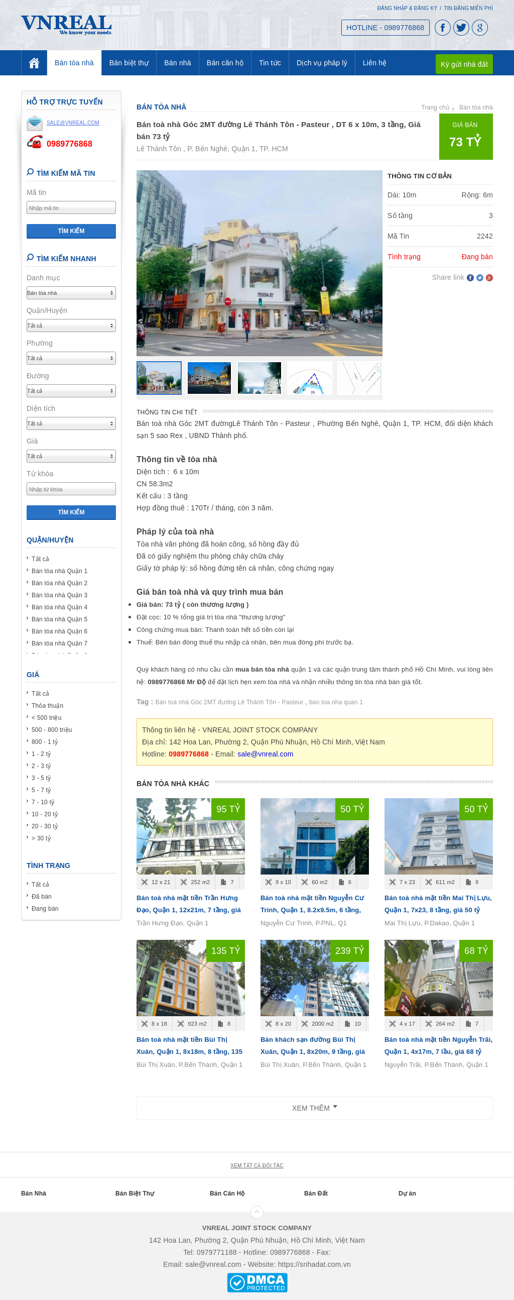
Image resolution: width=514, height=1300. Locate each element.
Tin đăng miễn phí (468, 8)
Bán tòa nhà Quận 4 (59, 607)
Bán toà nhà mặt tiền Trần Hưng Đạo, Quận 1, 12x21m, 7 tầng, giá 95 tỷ (189, 910)
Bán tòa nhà (74, 63)
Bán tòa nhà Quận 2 (59, 583)
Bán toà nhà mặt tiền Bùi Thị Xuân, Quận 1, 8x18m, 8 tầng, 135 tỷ (189, 1051)
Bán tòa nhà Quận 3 (59, 595)
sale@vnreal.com (265, 754)
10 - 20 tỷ (45, 814)
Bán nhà (177, 63)
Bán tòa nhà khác (173, 784)
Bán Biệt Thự (134, 1193)
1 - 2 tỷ (41, 753)
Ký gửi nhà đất (464, 64)
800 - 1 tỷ (45, 741)
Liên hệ (375, 63)
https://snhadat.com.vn (314, 1264)
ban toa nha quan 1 (336, 702)
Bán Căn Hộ (227, 1193)
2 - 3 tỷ (41, 766)
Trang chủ (435, 107)
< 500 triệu (47, 717)
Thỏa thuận (47, 705)
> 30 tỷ (41, 838)
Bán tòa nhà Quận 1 (59, 571)
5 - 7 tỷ (41, 790)
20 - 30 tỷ (45, 826)
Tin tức (270, 63)
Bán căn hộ (225, 63)
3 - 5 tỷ (41, 778)
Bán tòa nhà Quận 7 (59, 643)
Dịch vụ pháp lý (322, 63)
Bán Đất (316, 1193)
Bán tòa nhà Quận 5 (59, 619)
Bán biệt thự (129, 63)
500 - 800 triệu (52, 729)
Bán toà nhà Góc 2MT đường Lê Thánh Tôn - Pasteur (230, 702)
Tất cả (40, 559)
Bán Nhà (33, 1193)
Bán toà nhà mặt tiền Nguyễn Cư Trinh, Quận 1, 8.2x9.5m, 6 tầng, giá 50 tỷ (312, 910)
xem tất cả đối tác (256, 1165)
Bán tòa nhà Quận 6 (59, 631)
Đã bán (42, 896)
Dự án (407, 1193)
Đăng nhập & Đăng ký (407, 8)
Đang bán (45, 908)
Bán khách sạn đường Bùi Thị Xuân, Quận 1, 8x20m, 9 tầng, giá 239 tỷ (313, 1051)
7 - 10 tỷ (43, 802)
